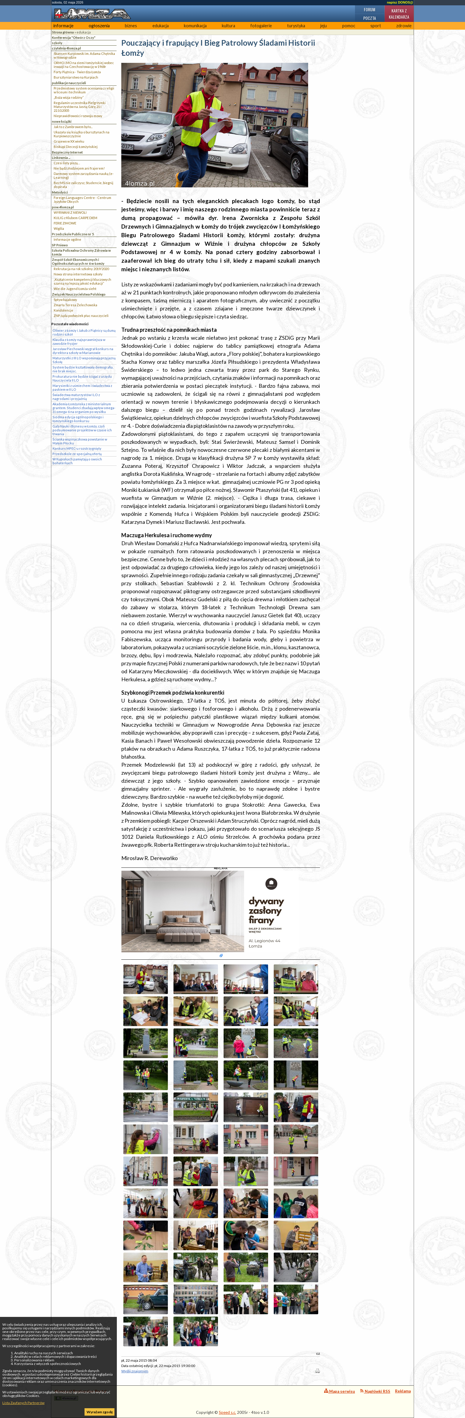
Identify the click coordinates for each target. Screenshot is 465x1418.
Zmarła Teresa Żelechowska (75, 305)
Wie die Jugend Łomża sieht (75, 289)
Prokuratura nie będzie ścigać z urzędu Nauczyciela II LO (82, 378)
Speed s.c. (227, 1412)
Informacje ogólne (67, 239)
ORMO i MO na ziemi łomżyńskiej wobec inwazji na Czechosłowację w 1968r (84, 64)
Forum (369, 9)
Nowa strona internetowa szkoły (78, 274)
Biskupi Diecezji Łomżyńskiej (76, 147)
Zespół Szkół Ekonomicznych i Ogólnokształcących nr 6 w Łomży (78, 261)
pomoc (348, 25)
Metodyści (60, 192)
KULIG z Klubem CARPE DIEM (75, 218)
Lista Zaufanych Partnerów (23, 1403)
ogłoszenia (99, 25)
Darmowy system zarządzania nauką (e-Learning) (84, 175)
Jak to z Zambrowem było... (73, 127)
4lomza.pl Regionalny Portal (80, 1395)
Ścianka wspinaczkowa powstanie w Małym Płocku (79, 441)
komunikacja (195, 25)
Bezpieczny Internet (67, 152)
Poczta (369, 18)
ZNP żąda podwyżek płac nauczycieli (81, 316)
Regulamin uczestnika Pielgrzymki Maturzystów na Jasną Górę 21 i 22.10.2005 (80, 106)
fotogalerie (261, 25)
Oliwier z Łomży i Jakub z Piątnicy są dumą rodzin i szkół (83, 332)
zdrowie (404, 25)
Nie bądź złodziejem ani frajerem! (79, 168)
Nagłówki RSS (375, 1391)
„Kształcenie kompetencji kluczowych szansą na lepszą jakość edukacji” (82, 281)
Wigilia (59, 228)
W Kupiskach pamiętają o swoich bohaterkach (77, 461)
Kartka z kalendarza (399, 13)
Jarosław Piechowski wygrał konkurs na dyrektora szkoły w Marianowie (82, 351)
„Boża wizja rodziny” (69, 97)
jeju (323, 25)
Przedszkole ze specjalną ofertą (76, 454)
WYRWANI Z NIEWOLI (70, 212)
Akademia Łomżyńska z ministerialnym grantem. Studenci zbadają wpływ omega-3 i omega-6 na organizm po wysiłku (83, 408)
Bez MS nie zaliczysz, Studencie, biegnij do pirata (83, 185)
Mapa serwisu (339, 1391)
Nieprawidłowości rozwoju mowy (78, 116)
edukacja (160, 25)
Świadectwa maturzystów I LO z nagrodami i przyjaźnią (76, 397)
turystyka (296, 25)
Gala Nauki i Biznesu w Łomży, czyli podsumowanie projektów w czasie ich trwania (82, 430)
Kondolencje (63, 310)
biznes (131, 25)
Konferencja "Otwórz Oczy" (73, 37)
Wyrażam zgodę (100, 1412)
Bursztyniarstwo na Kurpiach (76, 77)
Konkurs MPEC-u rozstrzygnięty (76, 448)
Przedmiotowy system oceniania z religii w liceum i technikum (84, 90)
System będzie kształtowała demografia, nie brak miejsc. (82, 369)
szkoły (57, 43)
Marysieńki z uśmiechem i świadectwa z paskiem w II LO (82, 387)
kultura (228, 25)
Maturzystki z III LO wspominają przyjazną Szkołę (83, 360)
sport (375, 25)
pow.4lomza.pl (63, 207)
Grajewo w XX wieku (69, 141)
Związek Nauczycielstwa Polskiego (79, 294)
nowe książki (61, 121)
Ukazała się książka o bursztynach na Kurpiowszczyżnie (81, 134)
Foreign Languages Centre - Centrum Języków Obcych (82, 199)
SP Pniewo (60, 245)
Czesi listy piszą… (67, 163)
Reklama (403, 1391)
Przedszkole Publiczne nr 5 (73, 234)
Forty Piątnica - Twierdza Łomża (77, 72)
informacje (63, 25)
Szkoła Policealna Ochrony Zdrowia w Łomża (81, 252)
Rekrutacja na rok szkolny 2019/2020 (81, 269)
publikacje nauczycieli (69, 83)
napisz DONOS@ (400, 2)
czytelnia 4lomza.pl (66, 48)
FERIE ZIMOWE (65, 223)
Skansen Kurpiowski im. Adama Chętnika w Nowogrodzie (84, 55)
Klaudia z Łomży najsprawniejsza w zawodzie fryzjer (78, 341)
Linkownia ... (61, 157)
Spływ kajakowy (65, 300)
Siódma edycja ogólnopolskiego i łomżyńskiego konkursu (77, 419)
